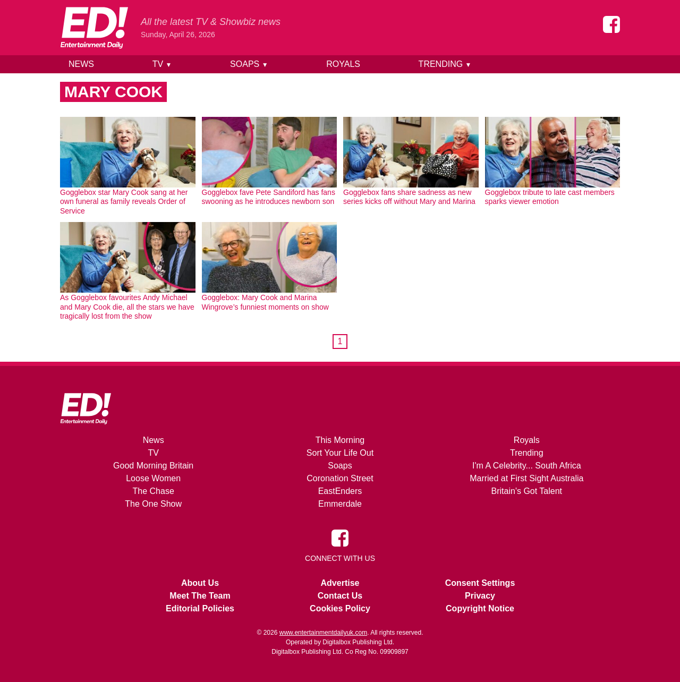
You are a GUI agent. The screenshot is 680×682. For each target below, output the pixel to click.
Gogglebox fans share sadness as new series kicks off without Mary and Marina (409, 197)
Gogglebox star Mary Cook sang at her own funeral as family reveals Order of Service (124, 201)
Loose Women (153, 478)
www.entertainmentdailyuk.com (323, 632)
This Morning (340, 440)
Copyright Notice (480, 608)
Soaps (249, 64)
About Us (200, 582)
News (81, 64)
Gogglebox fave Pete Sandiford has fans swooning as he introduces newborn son (268, 197)
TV (162, 64)
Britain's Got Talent (527, 491)
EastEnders (340, 491)
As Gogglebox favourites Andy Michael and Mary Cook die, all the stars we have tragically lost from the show (127, 306)
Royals (343, 64)
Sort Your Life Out (340, 452)
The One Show (153, 503)
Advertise (340, 582)
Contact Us (340, 595)
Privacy (480, 595)
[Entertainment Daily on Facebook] (611, 24)
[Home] (94, 27)
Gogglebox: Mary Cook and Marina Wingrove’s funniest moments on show (265, 302)
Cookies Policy (340, 608)
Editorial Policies (200, 608)
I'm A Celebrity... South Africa (526, 465)
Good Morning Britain (153, 465)
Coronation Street (340, 478)
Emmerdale (340, 503)
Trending (445, 64)
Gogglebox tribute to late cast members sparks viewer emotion (550, 197)
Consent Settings (480, 582)
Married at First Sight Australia (526, 478)
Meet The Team (199, 595)
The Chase (153, 491)
